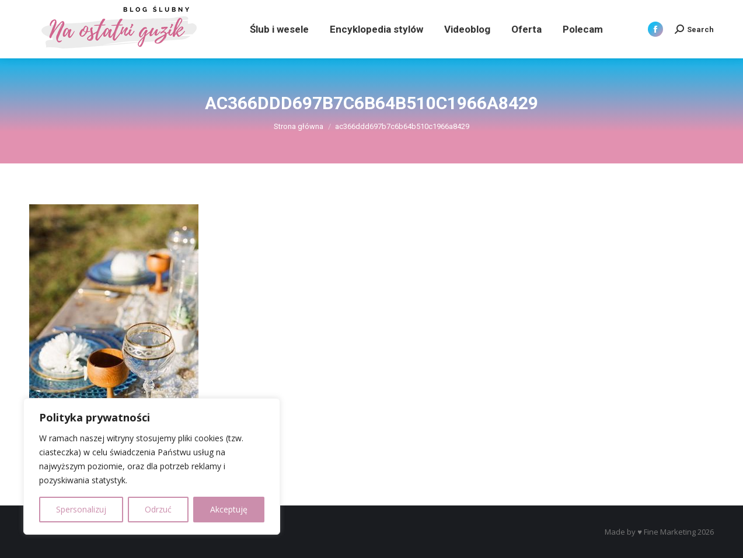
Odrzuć (158, 509)
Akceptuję (228, 509)
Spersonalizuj (81, 509)
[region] (151, 466)
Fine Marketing (670, 531)
